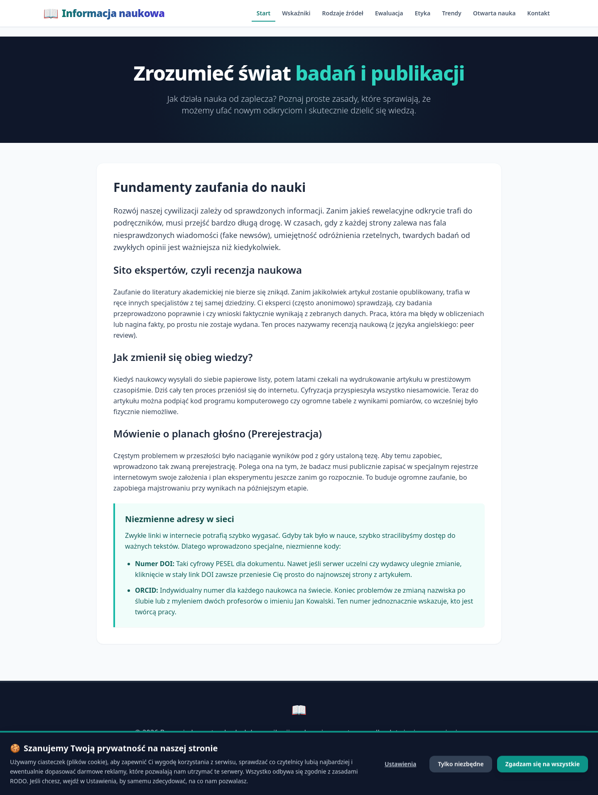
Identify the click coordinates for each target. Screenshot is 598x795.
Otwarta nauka (494, 13)
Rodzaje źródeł (342, 13)
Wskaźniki (296, 13)
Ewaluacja (389, 13)
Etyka (423, 13)
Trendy (451, 13)
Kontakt (538, 13)
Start (263, 13)
